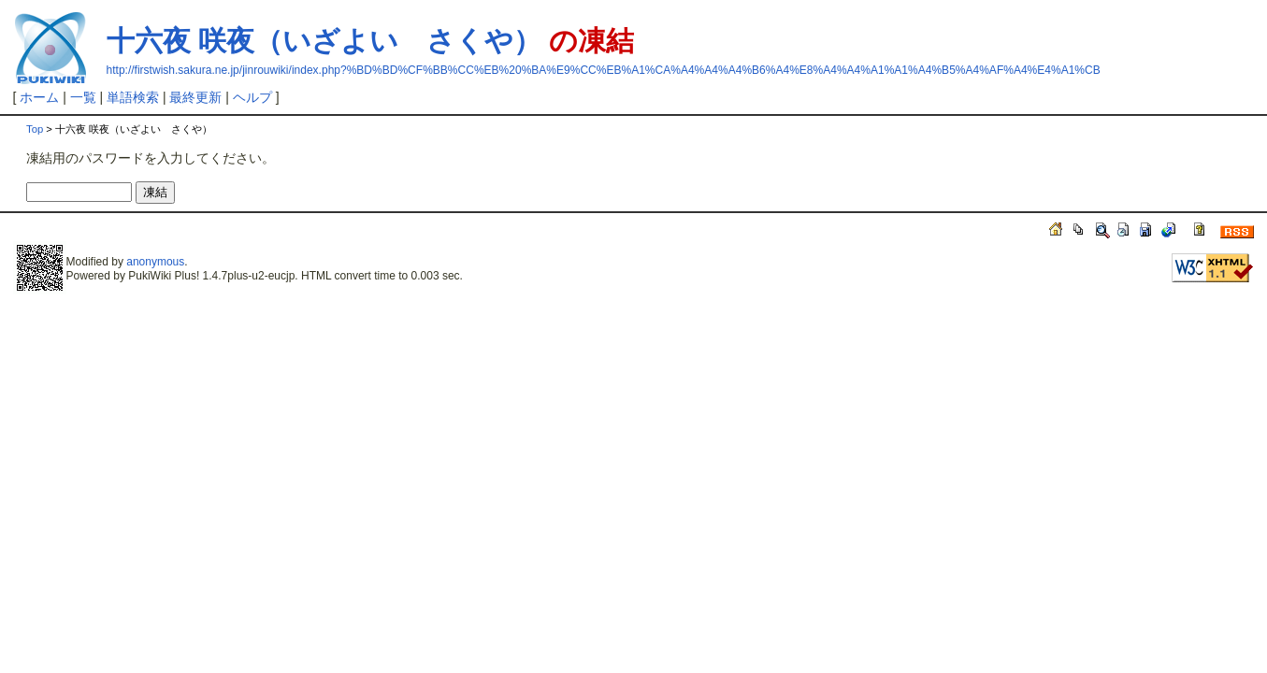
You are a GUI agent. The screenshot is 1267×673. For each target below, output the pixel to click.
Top (34, 129)
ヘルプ (252, 97)
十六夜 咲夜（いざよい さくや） (324, 40)
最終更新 (195, 97)
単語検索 (133, 97)
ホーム (39, 97)
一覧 (83, 97)
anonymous (155, 261)
